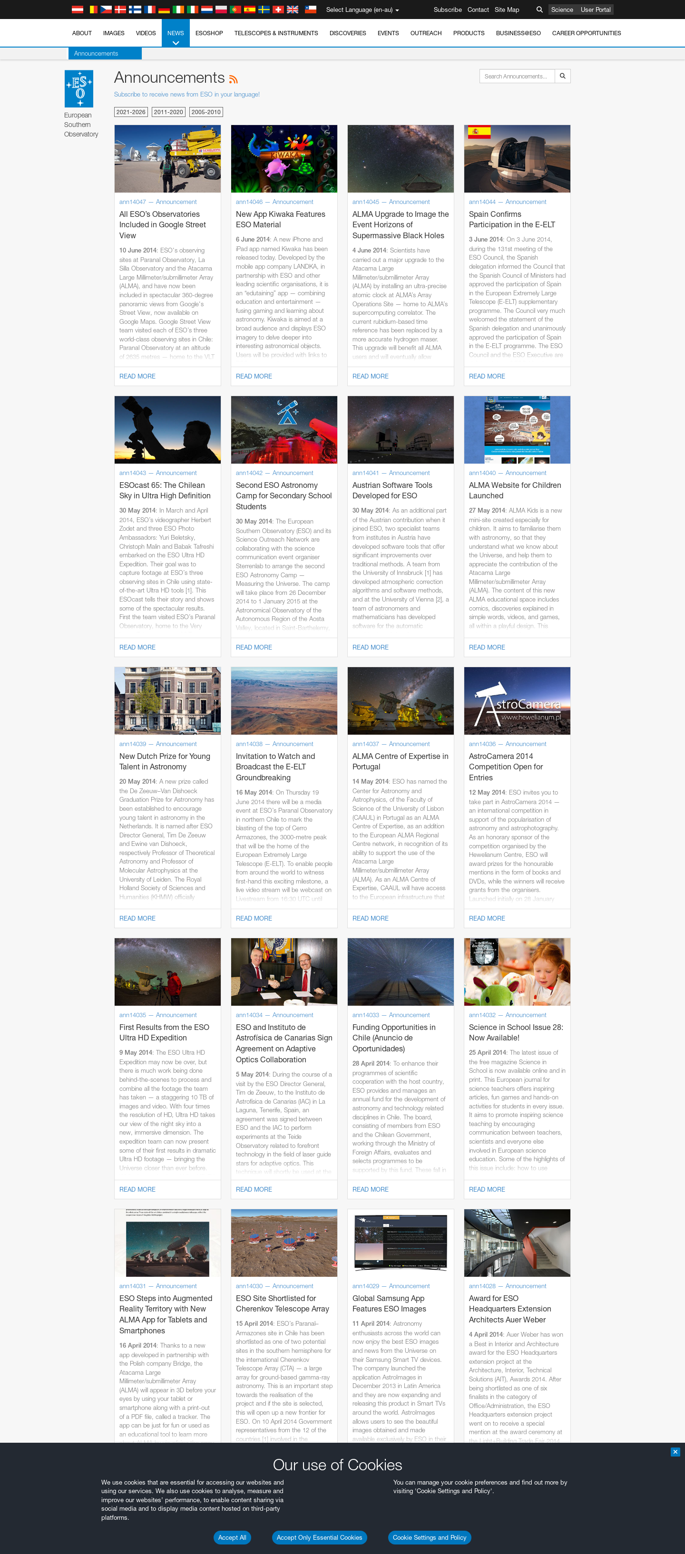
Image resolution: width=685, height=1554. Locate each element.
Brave (105, 1412)
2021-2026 (131, 112)
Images (114, 33)
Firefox (105, 1438)
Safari (104, 1447)
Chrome (107, 1421)
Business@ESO (518, 33)
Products (469, 33)
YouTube (89, 1246)
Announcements (94, 53)
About (82, 33)
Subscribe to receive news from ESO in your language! (187, 94)
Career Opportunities (586, 33)
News (176, 38)
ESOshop (209, 33)
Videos (146, 33)
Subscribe (448, 9)
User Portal (596, 9)
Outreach (426, 33)
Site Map (507, 9)
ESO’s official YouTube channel (292, 1246)
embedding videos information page (154, 1264)
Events (388, 33)
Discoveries (348, 33)
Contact (478, 9)
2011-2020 (168, 112)
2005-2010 (206, 112)
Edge (104, 1430)
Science (562, 9)
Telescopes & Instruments (276, 33)
